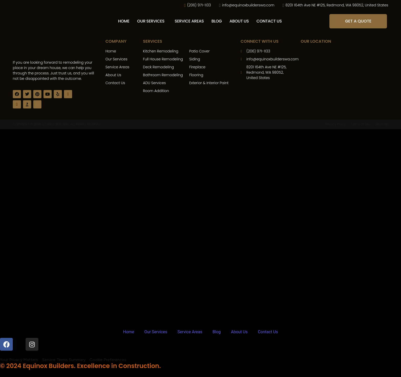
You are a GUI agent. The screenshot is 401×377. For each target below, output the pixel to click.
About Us (239, 21)
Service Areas (189, 21)
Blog (216, 21)
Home (123, 21)
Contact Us (269, 21)
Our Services (150, 21)
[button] (152, 21)
